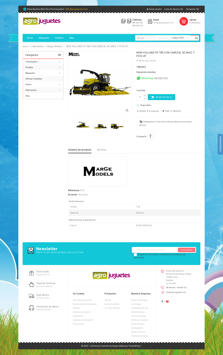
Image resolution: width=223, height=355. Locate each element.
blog (27, 96)
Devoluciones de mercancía (85, 304)
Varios (43, 84)
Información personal (82, 300)
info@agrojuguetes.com (163, 23)
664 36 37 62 (137, 25)
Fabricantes (43, 89)
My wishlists (78, 324)
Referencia (73, 190)
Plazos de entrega (139, 300)
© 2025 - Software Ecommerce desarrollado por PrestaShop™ (111, 346)
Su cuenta (78, 293)
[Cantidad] (139, 97)
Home (30, 38)
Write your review (146, 60)
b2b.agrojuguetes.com (77, 9)
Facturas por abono (81, 312)
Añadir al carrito (161, 97)
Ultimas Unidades (33, 79)
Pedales (59, 38)
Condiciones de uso (139, 308)
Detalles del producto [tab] (79, 149)
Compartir (150, 136)
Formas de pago (138, 316)
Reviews (101, 149)
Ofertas (108, 300)
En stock (72, 194)
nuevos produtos (112, 304)
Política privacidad (139, 320)
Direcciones (78, 316)
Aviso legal (136, 304)
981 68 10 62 (137, 23)
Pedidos (76, 308)
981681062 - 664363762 (176, 287)
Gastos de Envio (138, 332)
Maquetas (44, 38)
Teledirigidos (43, 61)
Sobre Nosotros (138, 312)
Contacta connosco (139, 336)
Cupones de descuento (83, 320)
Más (71, 38)
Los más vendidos (113, 308)
